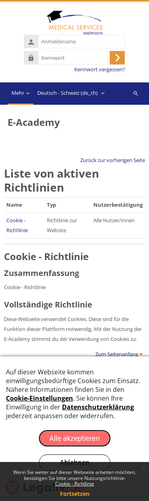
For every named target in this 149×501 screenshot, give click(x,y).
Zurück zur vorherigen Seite (112, 160)
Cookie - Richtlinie (74, 483)
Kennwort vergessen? (99, 69)
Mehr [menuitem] (18, 92)
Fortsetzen (74, 493)
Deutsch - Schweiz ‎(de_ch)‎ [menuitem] (67, 92)
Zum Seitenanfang (119, 354)
